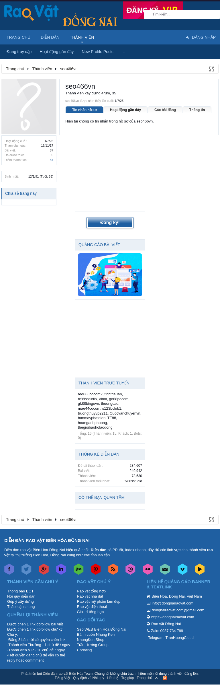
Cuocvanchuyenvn (125, 413)
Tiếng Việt (62, 678)
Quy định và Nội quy (88, 678)
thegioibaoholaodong (95, 427)
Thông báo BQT (20, 591)
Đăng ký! (110, 222)
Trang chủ (18, 37)
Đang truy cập (19, 51)
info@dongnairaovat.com (172, 603)
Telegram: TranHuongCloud (171, 637)
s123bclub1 (111, 408)
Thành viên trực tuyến (103, 383)
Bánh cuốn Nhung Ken (96, 634)
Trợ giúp (127, 678)
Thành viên (82, 37)
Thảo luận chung (21, 606)
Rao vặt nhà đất (90, 596)
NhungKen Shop (90, 639)
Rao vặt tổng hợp (91, 591)
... (123, 51)
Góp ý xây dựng (20, 601)
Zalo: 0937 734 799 (167, 631)
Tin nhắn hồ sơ (84, 110)
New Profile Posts (97, 51)
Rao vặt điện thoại (92, 606)
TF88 (111, 418)
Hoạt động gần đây (125, 110)
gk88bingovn (88, 403)
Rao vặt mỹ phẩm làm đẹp (99, 601)
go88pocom (119, 399)
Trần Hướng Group (93, 645)
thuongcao (109, 403)
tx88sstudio (87, 399)
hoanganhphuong (92, 423)
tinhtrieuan (113, 394)
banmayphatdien (91, 418)
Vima (103, 399)
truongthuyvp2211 (93, 413)
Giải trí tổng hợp (90, 612)
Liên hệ (113, 678)
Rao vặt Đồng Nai (166, 624)
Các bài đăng (165, 110)
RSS (165, 678)
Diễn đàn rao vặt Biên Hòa (63, 674)
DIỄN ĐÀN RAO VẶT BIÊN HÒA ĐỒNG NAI (47, 540)
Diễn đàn (50, 37)
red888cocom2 (90, 394)
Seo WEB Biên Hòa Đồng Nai (101, 629)
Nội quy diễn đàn (21, 596)
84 (51, 160)
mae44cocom (89, 408)
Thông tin (197, 110)
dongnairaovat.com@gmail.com (178, 610)
